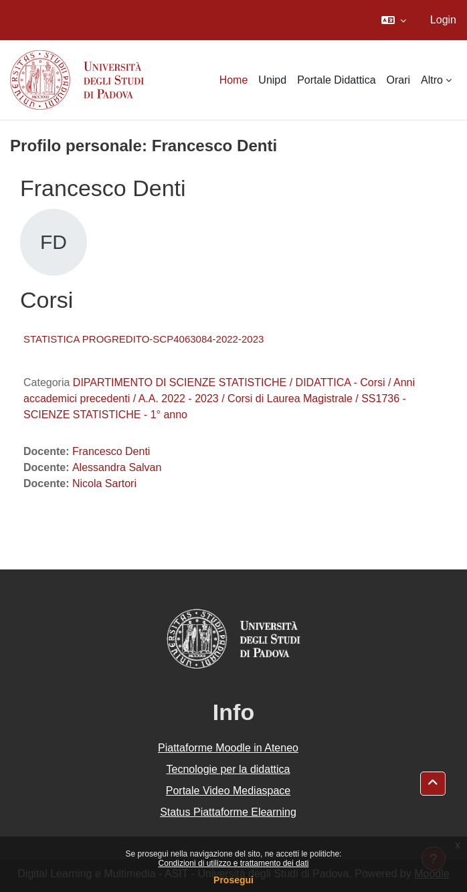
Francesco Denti (111, 451)
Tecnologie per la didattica (228, 769)
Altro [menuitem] (432, 80)
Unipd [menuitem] (272, 80)
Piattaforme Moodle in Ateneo (228, 747)
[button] (393, 20)
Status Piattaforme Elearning (228, 812)
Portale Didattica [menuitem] (336, 80)
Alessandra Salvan (116, 467)
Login (443, 19)
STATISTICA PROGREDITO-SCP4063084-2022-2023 (143, 339)
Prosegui (233, 880)
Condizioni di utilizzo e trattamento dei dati (234, 863)
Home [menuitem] (233, 80)
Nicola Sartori (104, 483)
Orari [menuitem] (399, 80)
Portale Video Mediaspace (228, 790)
